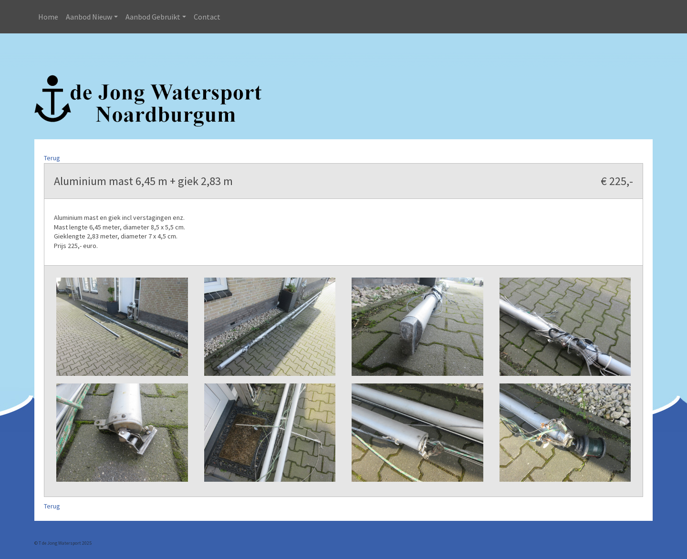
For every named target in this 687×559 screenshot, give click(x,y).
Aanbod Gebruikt (152, 16)
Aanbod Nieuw (89, 16)
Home (48, 16)
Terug (52, 158)
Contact (207, 16)
